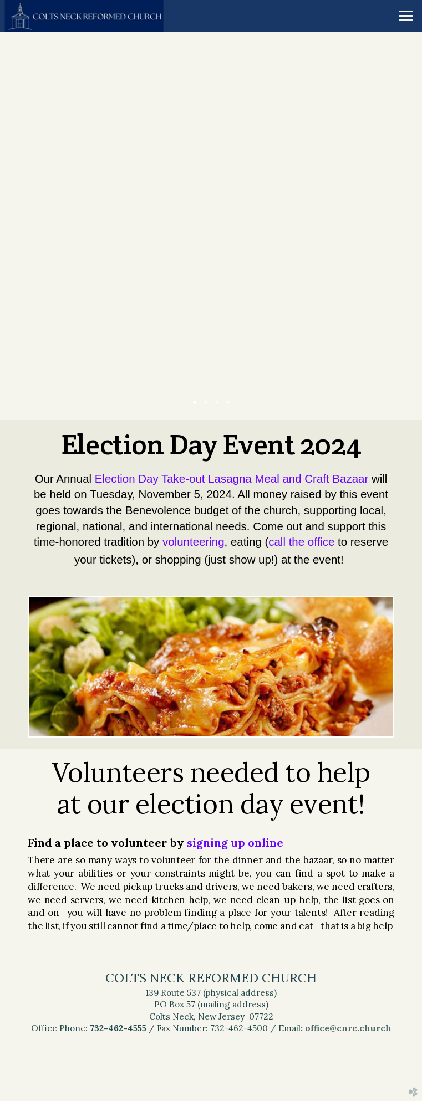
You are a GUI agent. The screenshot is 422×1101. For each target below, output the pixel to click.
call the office (301, 541)
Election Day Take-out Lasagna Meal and (231, 478)
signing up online (235, 842)
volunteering (193, 541)
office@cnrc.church (348, 1028)
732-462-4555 (118, 1028)
